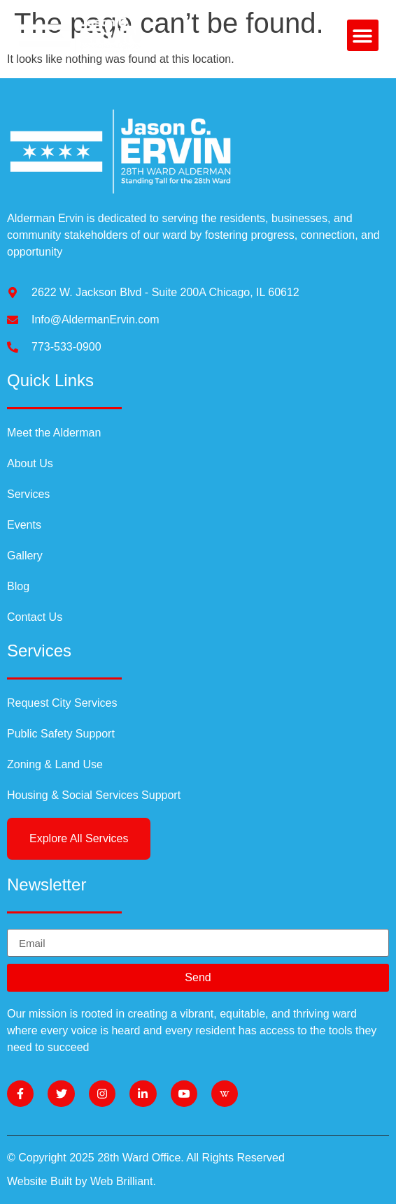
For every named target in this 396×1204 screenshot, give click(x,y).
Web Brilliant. (123, 1181)
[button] (363, 35)
